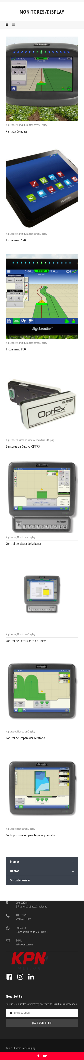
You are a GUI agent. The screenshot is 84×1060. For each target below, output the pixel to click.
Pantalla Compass (16, 131)
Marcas (42, 862)
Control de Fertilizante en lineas (26, 640)
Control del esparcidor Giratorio (25, 738)
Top (44, 1056)
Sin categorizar (20, 880)
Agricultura (22, 125)
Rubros (42, 871)
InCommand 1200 (16, 240)
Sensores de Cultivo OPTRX (23, 446)
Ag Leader (11, 125)
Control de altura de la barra (23, 543)
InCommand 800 (16, 349)
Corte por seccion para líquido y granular (31, 835)
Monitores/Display (38, 125)
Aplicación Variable (26, 440)
